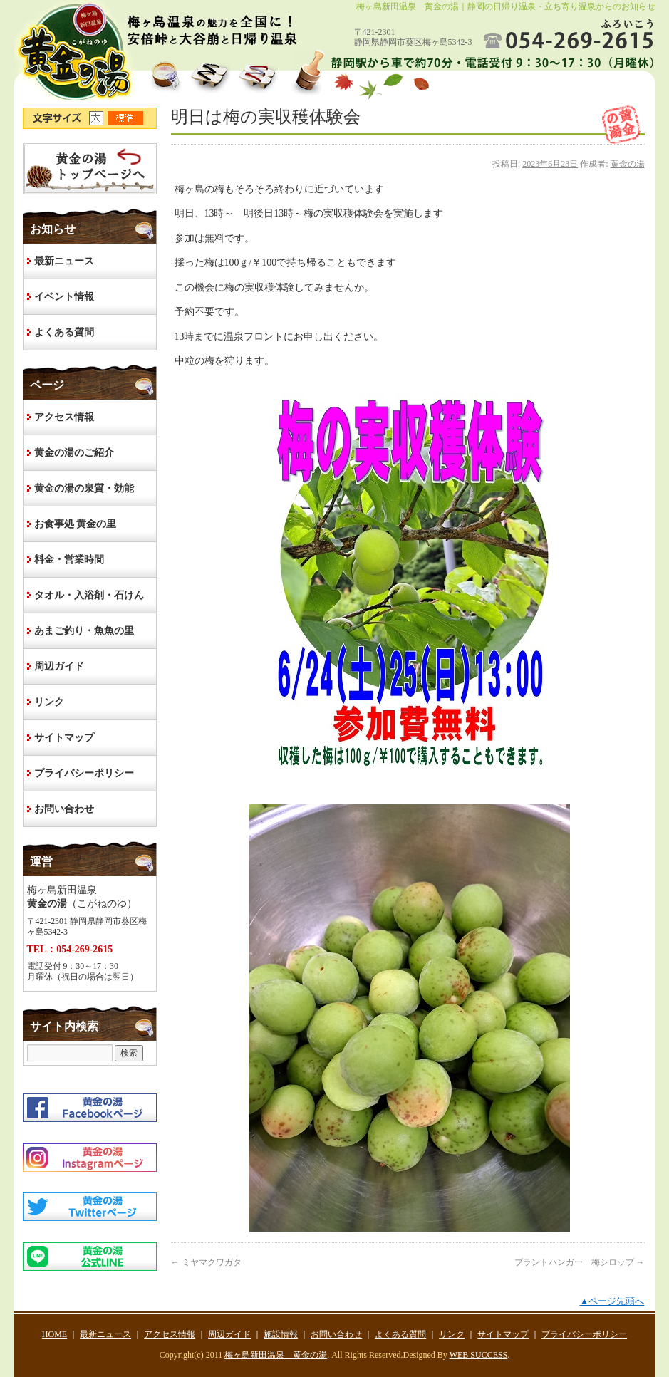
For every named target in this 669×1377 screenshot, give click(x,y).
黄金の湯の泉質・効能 (84, 488)
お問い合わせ (64, 809)
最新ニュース (64, 261)
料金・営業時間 (69, 559)
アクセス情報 (64, 417)
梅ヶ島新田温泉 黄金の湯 (275, 1355)
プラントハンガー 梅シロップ (579, 1262)
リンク (49, 702)
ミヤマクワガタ (206, 1262)
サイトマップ (64, 737)
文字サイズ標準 (126, 118)
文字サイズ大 (98, 118)
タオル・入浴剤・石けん (89, 595)
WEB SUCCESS (479, 1355)
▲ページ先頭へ (611, 1301)
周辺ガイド (59, 666)
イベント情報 (64, 296)
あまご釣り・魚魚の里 (84, 630)
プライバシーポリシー (84, 773)
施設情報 (281, 1334)
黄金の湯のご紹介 (74, 452)
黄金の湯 (628, 164)
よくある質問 (64, 332)
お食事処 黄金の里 (75, 524)
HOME (90, 168)
